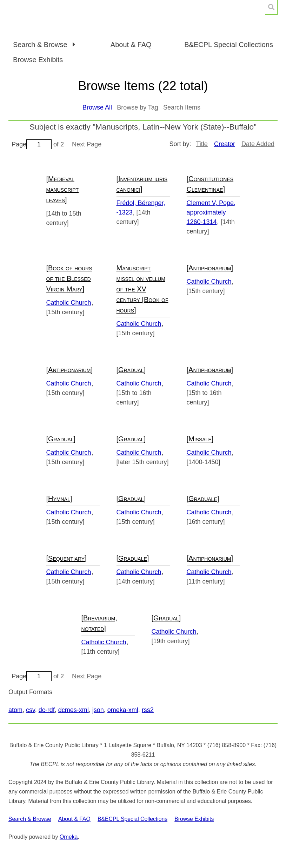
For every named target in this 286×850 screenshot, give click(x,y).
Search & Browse (29, 819)
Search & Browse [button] (41, 44)
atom (15, 709)
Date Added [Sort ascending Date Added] (257, 143)
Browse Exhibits (38, 60)
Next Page (86, 144)
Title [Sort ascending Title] (202, 143)
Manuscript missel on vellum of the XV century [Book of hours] (142, 289)
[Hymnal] (59, 498)
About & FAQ (131, 44)
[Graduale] (203, 498)
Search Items (181, 107)
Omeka (69, 837)
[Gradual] (131, 370)
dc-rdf (47, 709)
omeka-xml (122, 709)
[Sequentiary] (66, 558)
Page (32, 144)
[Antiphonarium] (210, 268)
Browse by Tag (137, 107)
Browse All (97, 107)
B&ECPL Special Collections (228, 44)
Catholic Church (68, 302)
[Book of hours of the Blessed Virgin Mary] (69, 278)
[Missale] (200, 439)
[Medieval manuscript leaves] (62, 189)
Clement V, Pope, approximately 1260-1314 (211, 212)
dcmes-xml (73, 709)
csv (30, 709)
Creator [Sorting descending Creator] (224, 143)
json (98, 709)
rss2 (148, 709)
